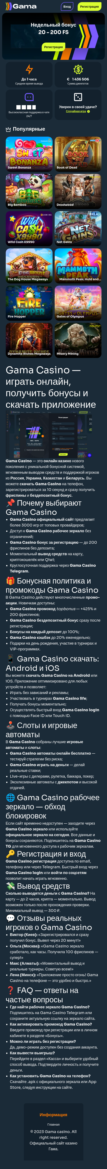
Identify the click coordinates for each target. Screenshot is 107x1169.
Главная (53, 1124)
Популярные (30, 129)
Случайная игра (78, 111)
